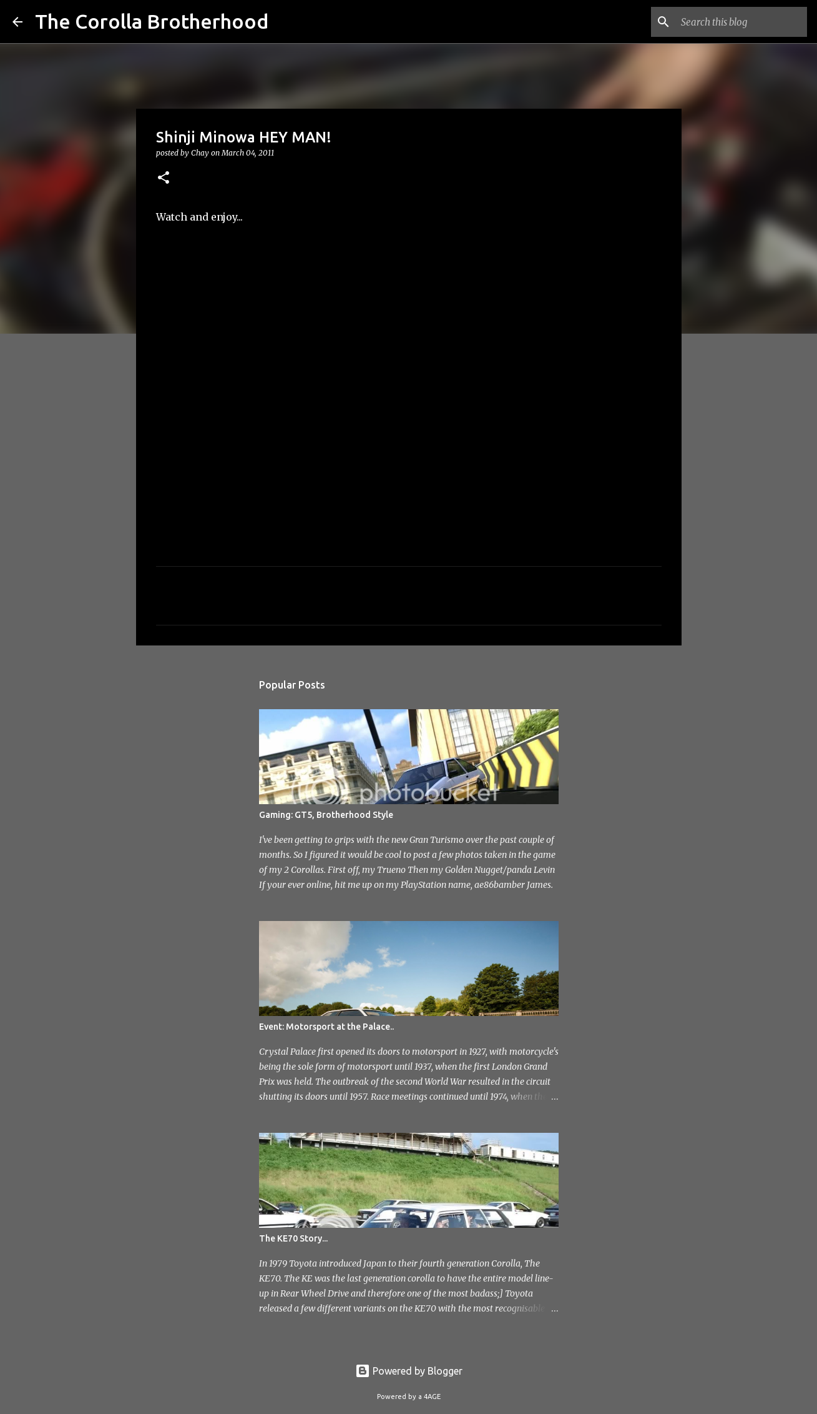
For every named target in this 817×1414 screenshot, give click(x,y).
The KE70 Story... (293, 1238)
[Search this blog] (741, 22)
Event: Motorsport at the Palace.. (326, 1027)
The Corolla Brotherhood (151, 21)
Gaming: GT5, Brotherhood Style (326, 815)
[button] (163, 178)
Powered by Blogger (408, 1371)
